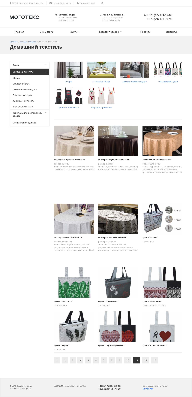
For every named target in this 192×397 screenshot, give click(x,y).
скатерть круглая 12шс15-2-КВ (69, 159)
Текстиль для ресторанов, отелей (27, 114)
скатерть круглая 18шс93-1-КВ (114, 159)
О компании (47, 31)
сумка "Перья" (61, 345)
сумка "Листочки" (63, 301)
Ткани (16, 65)
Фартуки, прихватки (101, 107)
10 (128, 360)
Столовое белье (101, 81)
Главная (19, 31)
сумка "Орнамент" (152, 301)
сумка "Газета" (150, 237)
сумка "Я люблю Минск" (155, 345)
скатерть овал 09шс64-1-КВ (156, 159)
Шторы (68, 81)
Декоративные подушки (135, 81)
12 (146, 360)
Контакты (171, 31)
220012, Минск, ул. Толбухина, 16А (26, 3)
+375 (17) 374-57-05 (159, 15)
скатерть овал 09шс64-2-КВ (68, 237)
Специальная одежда (24, 122)
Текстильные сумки (168, 81)
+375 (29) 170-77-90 (159, 19)
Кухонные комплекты (68, 107)
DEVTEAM (147, 388)
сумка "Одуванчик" (108, 301)
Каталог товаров (109, 31)
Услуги (73, 31)
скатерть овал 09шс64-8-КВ (112, 237)
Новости (145, 31)
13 (155, 360)
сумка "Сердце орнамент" (112, 345)
